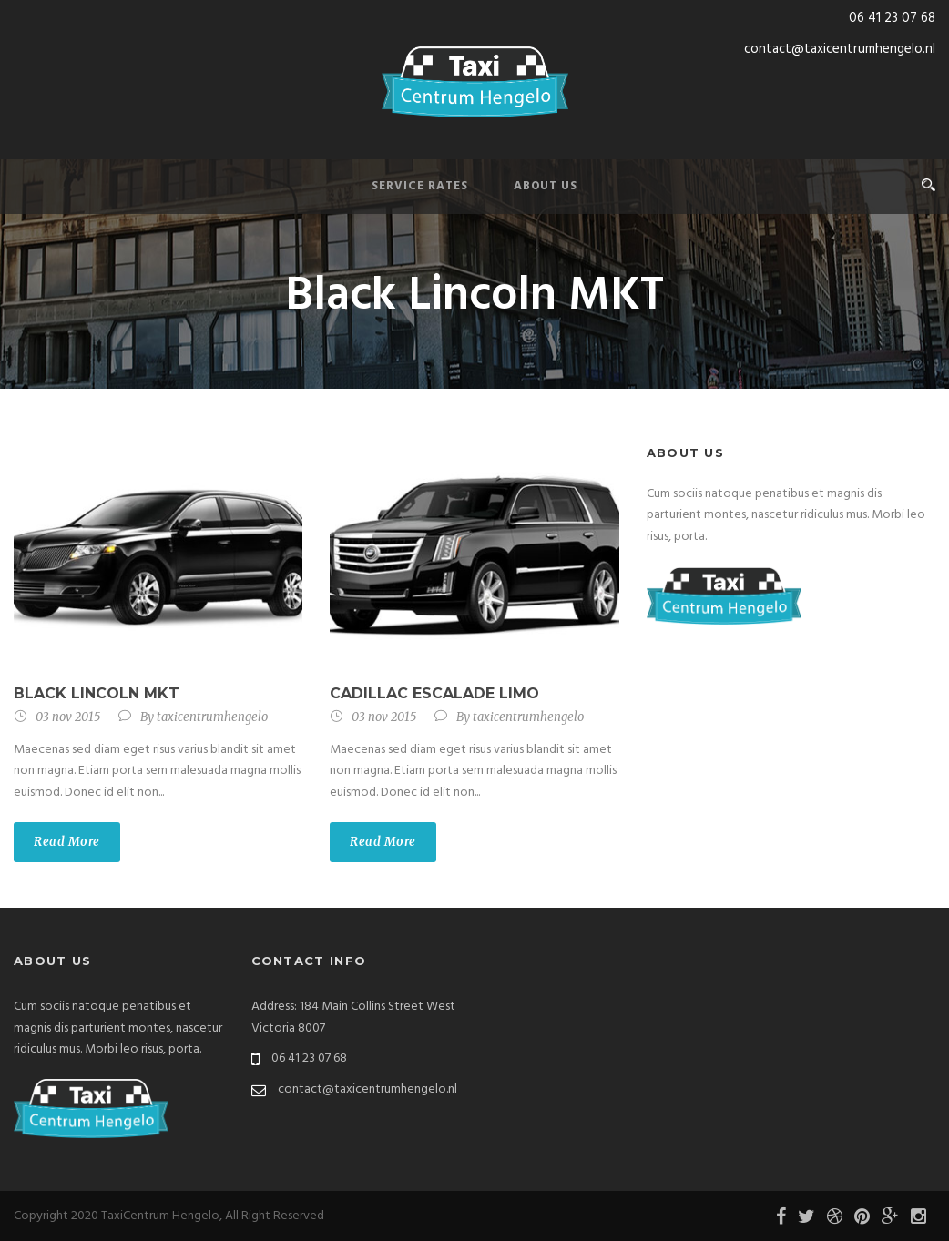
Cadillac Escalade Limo (434, 693)
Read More (67, 841)
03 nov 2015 (68, 717)
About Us (545, 186)
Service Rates (420, 186)
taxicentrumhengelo (212, 717)
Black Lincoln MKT (96, 693)
